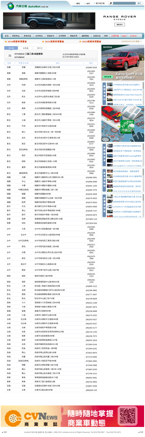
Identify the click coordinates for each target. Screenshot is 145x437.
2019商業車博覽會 (17, 41)
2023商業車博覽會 (91, 41)
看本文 (40, 48)
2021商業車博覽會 (54, 41)
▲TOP (4, 432)
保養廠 (25, 48)
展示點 (11, 48)
